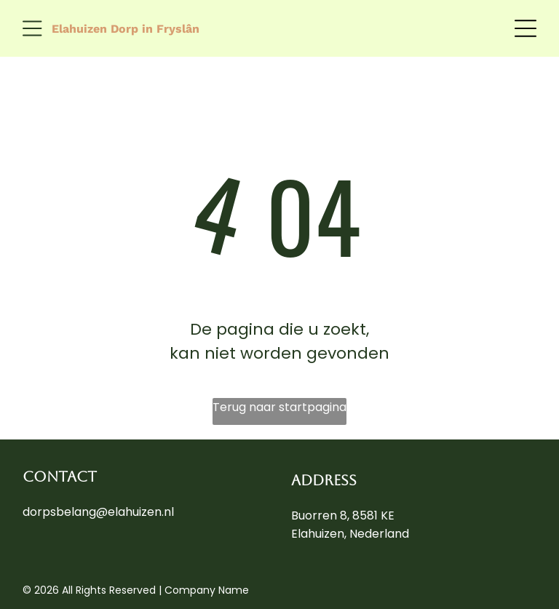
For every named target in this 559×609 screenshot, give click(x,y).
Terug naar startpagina (279, 407)
